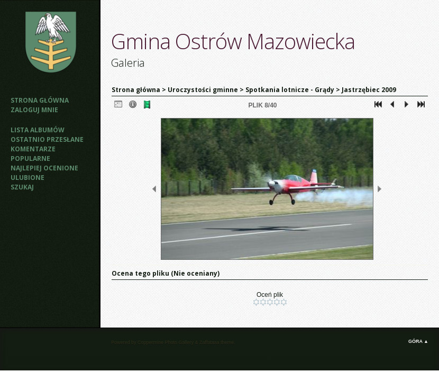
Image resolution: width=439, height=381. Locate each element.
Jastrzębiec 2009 (369, 89)
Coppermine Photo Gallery (166, 342)
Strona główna (40, 100)
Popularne (30, 158)
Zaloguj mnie (34, 109)
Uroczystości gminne (203, 89)
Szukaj (22, 187)
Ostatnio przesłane (47, 139)
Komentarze (33, 148)
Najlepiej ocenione (44, 168)
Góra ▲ (418, 341)
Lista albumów (38, 129)
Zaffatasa (209, 342)
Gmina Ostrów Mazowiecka (233, 41)
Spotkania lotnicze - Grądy (289, 89)
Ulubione (27, 177)
